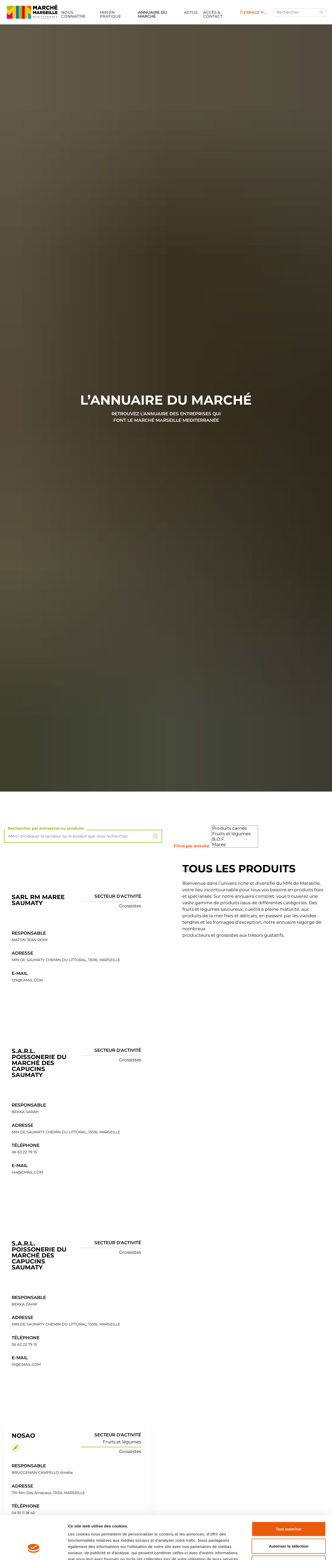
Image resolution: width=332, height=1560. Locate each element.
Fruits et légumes (235, 833)
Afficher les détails (285, 1550)
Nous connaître (73, 14)
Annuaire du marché (152, 14)
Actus (190, 12)
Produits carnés (235, 828)
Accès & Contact (213, 14)
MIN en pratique (110, 14)
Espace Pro (255, 12)
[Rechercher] (300, 12)
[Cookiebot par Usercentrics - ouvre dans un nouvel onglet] (33, 1550)
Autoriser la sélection (289, 1509)
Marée (235, 844)
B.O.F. (235, 839)
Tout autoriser (289, 1492)
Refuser (288, 1526)
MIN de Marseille (32, 11)
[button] (321, 12)
